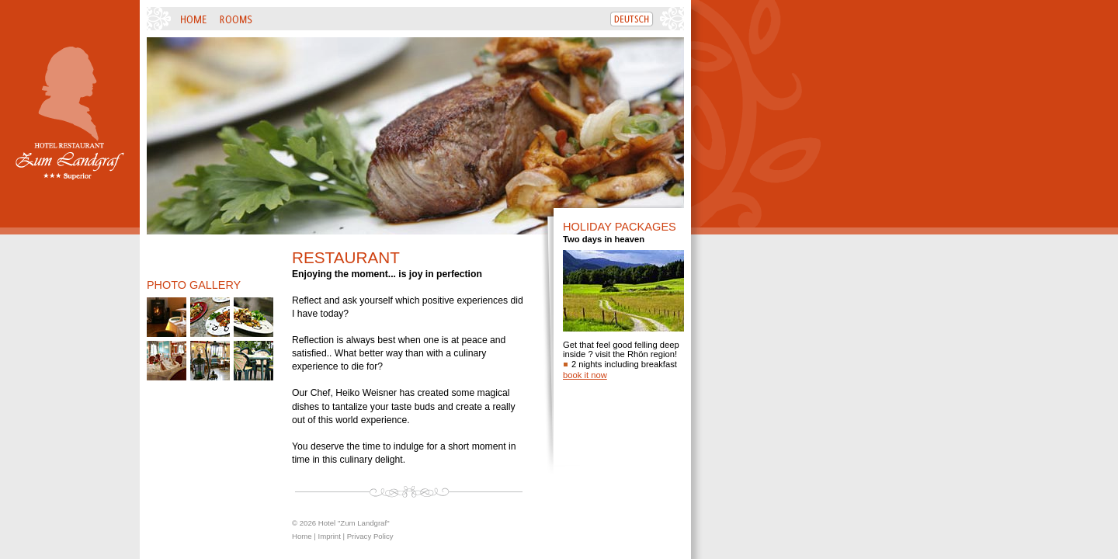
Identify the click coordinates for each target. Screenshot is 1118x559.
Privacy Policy (370, 536)
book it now (585, 375)
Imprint (329, 536)
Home (302, 536)
